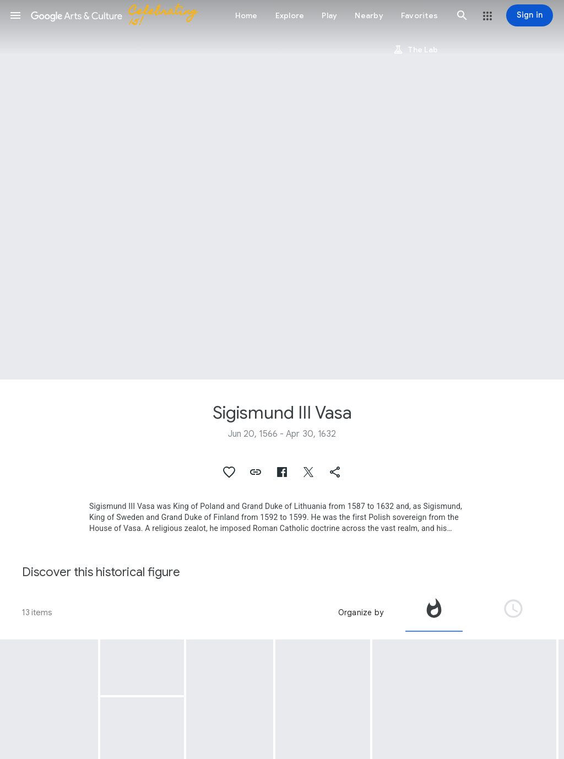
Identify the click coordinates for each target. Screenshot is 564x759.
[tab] (434, 612)
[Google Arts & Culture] (119, 15)
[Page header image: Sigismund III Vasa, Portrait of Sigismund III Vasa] (282, 190)
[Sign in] (529, 15)
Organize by (360, 612)
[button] (15, 15)
